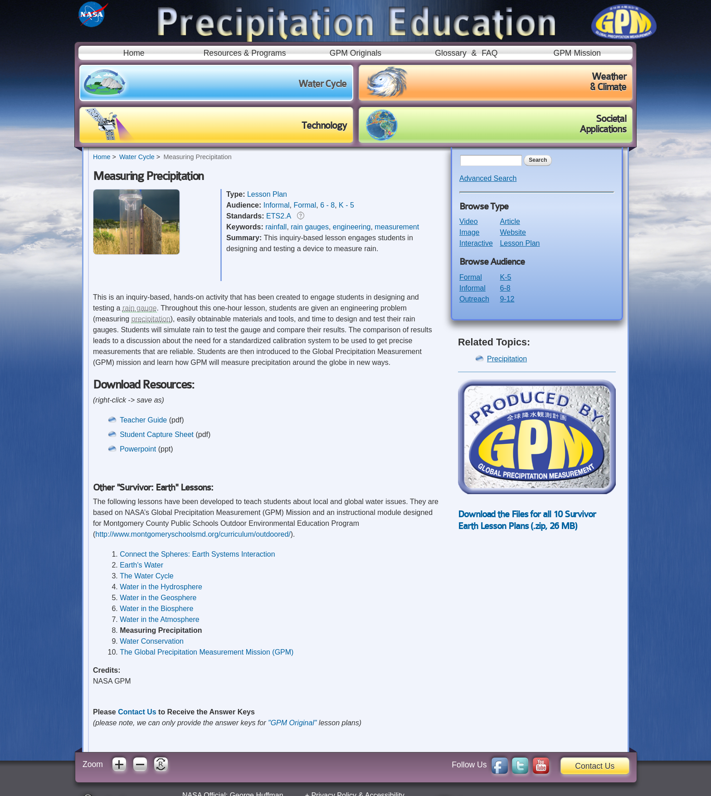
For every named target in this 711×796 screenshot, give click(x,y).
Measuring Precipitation (197, 156)
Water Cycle (137, 156)
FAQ (489, 53)
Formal (304, 205)
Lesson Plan (267, 194)
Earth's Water (141, 565)
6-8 (505, 288)
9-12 (507, 299)
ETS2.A (278, 216)
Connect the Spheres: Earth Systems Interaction (197, 554)
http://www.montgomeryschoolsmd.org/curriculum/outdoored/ (192, 534)
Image (469, 232)
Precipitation (507, 359)
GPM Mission (577, 53)
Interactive (476, 243)
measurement (397, 227)
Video (468, 221)
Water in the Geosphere (158, 598)
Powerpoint (138, 449)
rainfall (276, 227)
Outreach (474, 299)
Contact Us (137, 712)
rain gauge (139, 308)
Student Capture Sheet (157, 434)
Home (134, 53)
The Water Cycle (147, 576)
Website (513, 232)
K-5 (505, 277)
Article (510, 221)
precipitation (150, 319)
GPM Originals (355, 53)
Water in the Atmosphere (160, 619)
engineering (352, 227)
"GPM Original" (292, 723)
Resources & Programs (245, 53)
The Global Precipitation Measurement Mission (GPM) (206, 652)
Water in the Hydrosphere (161, 587)
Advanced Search (487, 178)
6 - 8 (327, 205)
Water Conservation (152, 641)
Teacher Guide (143, 420)
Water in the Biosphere (156, 608)
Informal (276, 205)
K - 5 (346, 205)
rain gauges (310, 227)
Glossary (450, 53)
